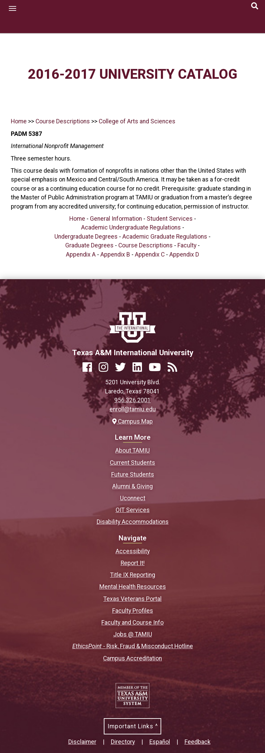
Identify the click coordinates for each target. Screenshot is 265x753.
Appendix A (81, 254)
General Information (116, 218)
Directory (123, 741)
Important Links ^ (132, 726)
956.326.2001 (132, 400)
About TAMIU (132, 450)
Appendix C (150, 254)
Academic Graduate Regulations (164, 236)
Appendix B (115, 254)
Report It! (133, 563)
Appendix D (184, 254)
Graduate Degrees (89, 245)
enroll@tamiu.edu (133, 409)
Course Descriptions (62, 121)
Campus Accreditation (132, 658)
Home (19, 121)
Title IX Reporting (132, 575)
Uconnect (132, 498)
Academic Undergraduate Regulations (131, 227)
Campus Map (132, 421)
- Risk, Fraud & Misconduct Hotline (132, 646)
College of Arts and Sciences (137, 121)
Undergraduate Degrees (86, 236)
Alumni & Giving (132, 486)
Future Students (132, 474)
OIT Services (133, 510)
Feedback (198, 741)
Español (159, 741)
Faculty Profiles (132, 610)
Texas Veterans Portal (132, 599)
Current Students (132, 462)
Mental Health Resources (132, 586)
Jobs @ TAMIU (132, 634)
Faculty (186, 245)
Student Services (170, 218)
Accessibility (133, 551)
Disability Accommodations (133, 521)
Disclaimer (82, 741)
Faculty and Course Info (132, 622)
